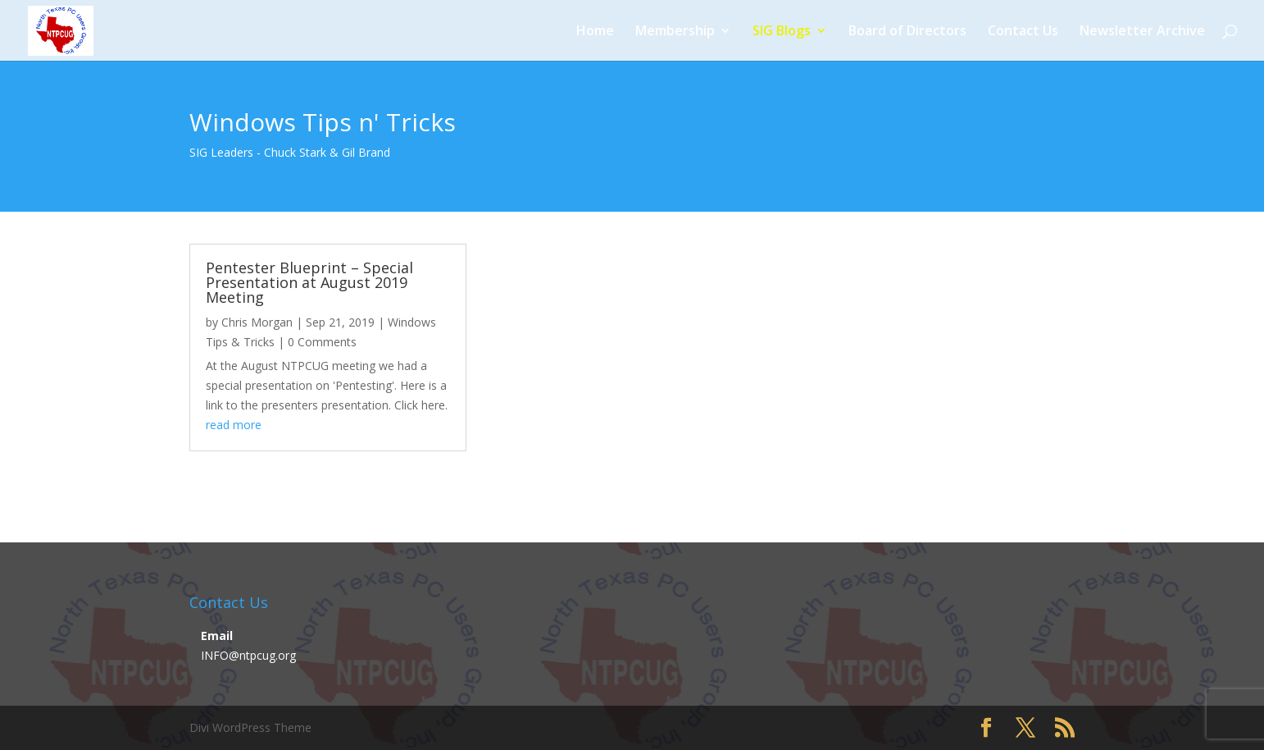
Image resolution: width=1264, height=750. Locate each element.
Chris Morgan (257, 322)
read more (233, 424)
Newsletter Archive (1142, 32)
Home (595, 32)
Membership (675, 32)
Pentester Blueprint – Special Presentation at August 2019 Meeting (309, 282)
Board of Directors (907, 32)
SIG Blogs (781, 32)
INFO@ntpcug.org (248, 655)
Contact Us (1023, 32)
